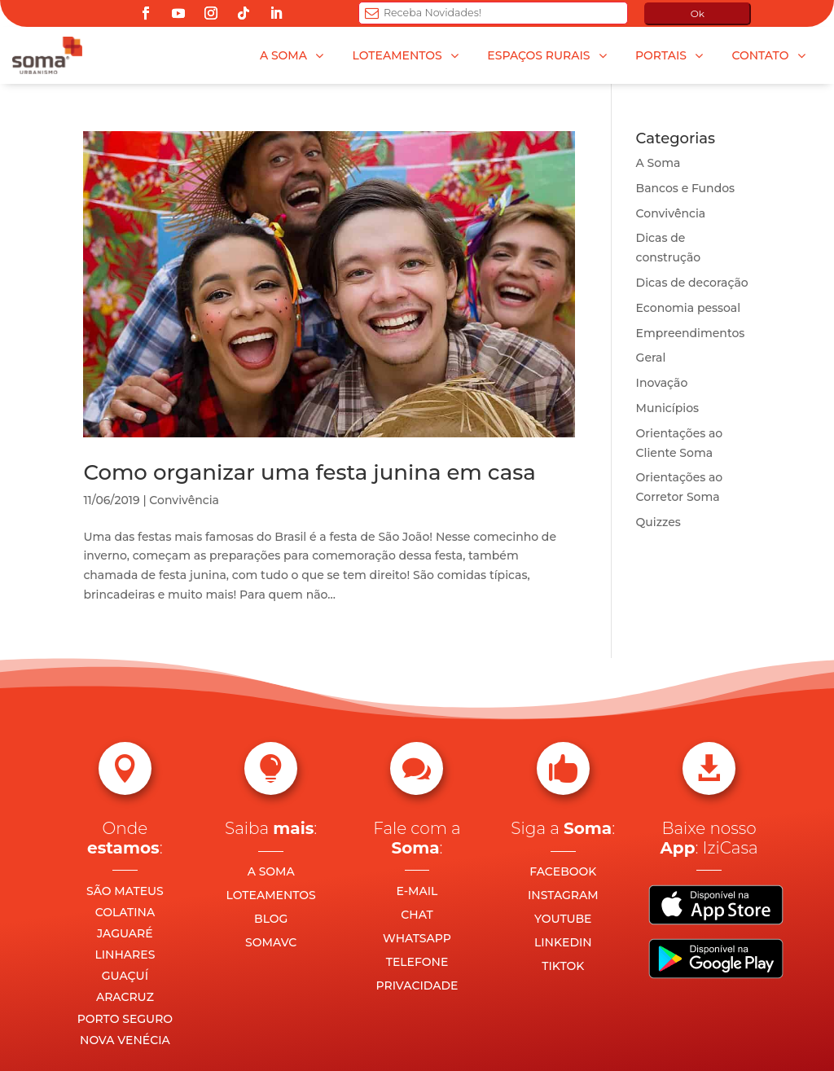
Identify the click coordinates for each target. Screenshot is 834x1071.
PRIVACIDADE (417, 985)
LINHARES (124, 954)
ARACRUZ (125, 997)
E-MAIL (417, 891)
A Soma (658, 163)
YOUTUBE (562, 918)
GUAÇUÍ (125, 975)
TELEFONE (417, 962)
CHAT (416, 914)
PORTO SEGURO (125, 1019)
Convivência (184, 500)
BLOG (271, 918)
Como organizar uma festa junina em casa (309, 472)
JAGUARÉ (125, 933)
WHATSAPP (417, 938)
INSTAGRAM (563, 895)
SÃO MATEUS (125, 891)
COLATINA (125, 912)
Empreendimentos (690, 333)
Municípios (667, 408)
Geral (651, 357)
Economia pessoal (688, 308)
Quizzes (658, 522)
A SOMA (271, 871)
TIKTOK (563, 966)
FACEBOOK (562, 871)
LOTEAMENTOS (271, 895)
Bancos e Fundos (685, 188)
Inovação (662, 382)
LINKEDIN (563, 942)
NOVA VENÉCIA (125, 1040)
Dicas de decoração (692, 282)
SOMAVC (270, 942)
